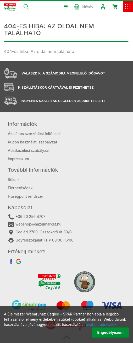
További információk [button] (33, 170)
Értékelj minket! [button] (27, 251)
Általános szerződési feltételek (34, 133)
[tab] (66, 124)
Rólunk (14, 179)
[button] (26, 6)
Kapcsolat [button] (20, 207)
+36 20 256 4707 (26, 216)
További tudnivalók (100, 324)
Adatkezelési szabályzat (28, 150)
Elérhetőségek (20, 188)
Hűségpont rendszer (25, 196)
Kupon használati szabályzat (32, 142)
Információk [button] (22, 124)
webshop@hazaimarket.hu (35, 224)
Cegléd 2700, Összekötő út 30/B (40, 232)
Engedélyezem (110, 332)
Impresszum (18, 159)
